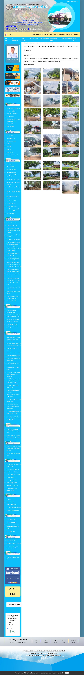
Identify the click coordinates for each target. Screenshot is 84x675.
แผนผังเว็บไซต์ (14, 604)
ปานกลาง (11, 625)
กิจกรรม (32, 43)
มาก (10, 627)
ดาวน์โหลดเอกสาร (66, 38)
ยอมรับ (67, 673)
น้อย (10, 623)
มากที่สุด (11, 629)
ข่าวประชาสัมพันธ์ (15, 39)
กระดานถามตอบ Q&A (53, 39)
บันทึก (12, 631)
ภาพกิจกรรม (24, 39)
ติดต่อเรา (74, 39)
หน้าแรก (26, 43)
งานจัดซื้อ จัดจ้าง (34, 38)
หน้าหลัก (6, 39)
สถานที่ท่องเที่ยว (44, 38)
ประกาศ (10, 35)
